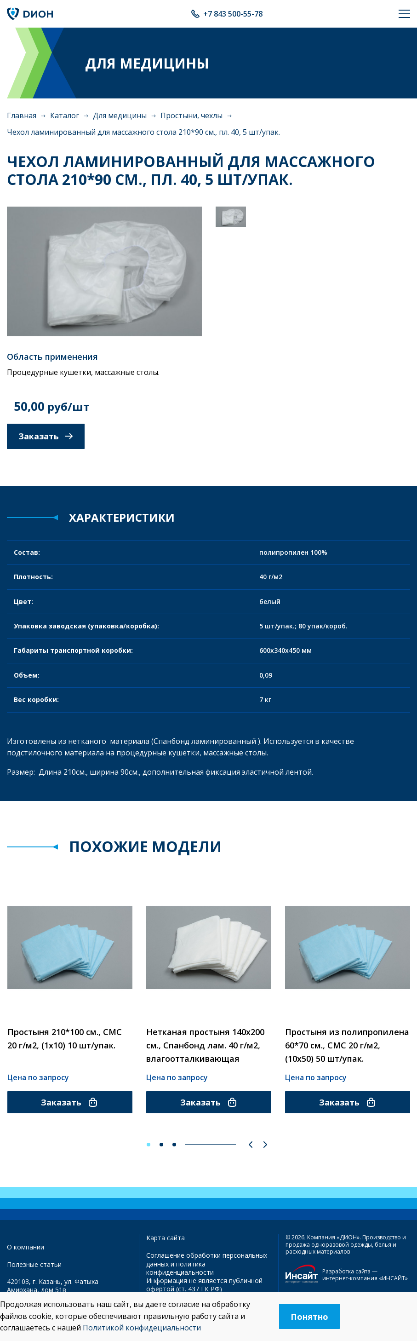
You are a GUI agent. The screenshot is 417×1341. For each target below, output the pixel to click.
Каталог (64, 115)
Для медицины (120, 115)
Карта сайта (165, 1237)
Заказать (45, 436)
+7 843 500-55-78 (233, 14)
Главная (21, 115)
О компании (25, 1247)
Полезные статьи (34, 1264)
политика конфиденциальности (180, 1268)
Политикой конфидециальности (142, 1328)
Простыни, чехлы (191, 115)
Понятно (309, 1316)
